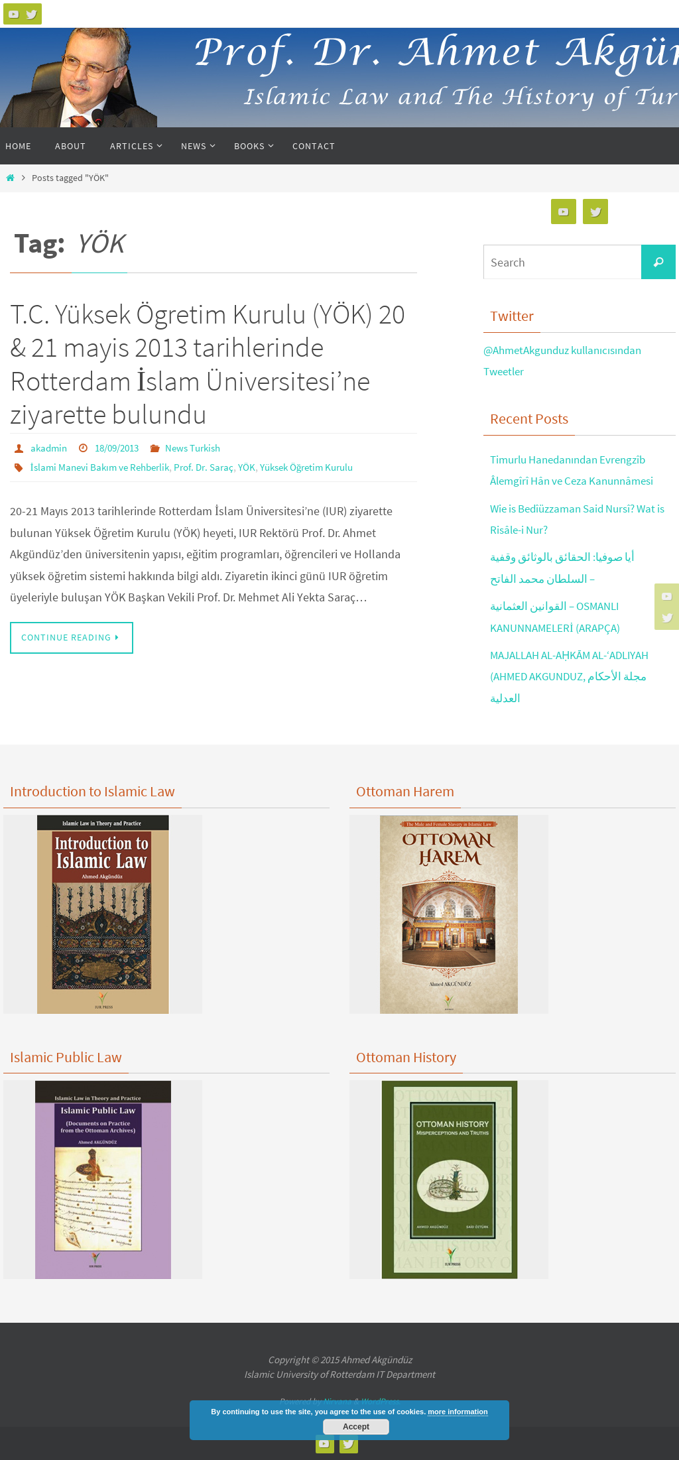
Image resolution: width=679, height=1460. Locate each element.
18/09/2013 (122, 447)
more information (457, 1412)
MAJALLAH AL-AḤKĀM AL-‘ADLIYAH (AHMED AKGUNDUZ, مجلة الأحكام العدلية (578, 676)
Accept (356, 1426)
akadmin (50, 447)
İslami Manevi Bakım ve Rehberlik (104, 466)
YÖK (261, 466)
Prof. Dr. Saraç (215, 466)
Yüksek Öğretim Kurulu (326, 466)
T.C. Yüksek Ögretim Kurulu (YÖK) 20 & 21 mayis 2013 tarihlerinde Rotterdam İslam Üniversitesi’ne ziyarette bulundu (207, 363)
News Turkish (204, 447)
